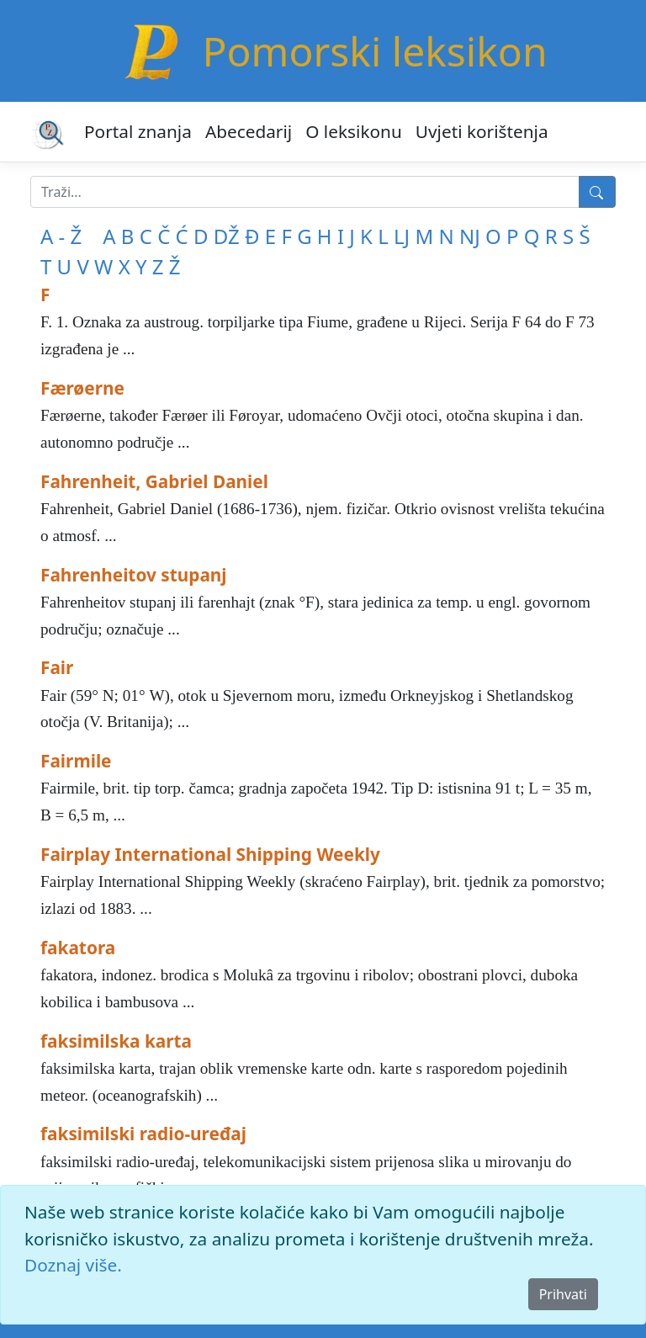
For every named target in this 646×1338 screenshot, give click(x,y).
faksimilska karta (116, 1041)
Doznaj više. (73, 1265)
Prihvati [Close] (563, 1294)
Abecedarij (248, 131)
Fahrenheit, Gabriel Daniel (154, 481)
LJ (402, 236)
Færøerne (82, 388)
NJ (469, 236)
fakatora (77, 947)
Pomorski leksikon (374, 51)
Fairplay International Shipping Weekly (210, 854)
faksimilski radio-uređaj (143, 1133)
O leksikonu (353, 131)
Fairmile (76, 761)
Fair (56, 667)
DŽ (227, 236)
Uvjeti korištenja (482, 131)
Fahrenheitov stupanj (133, 575)
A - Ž (61, 236)
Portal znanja (138, 131)
